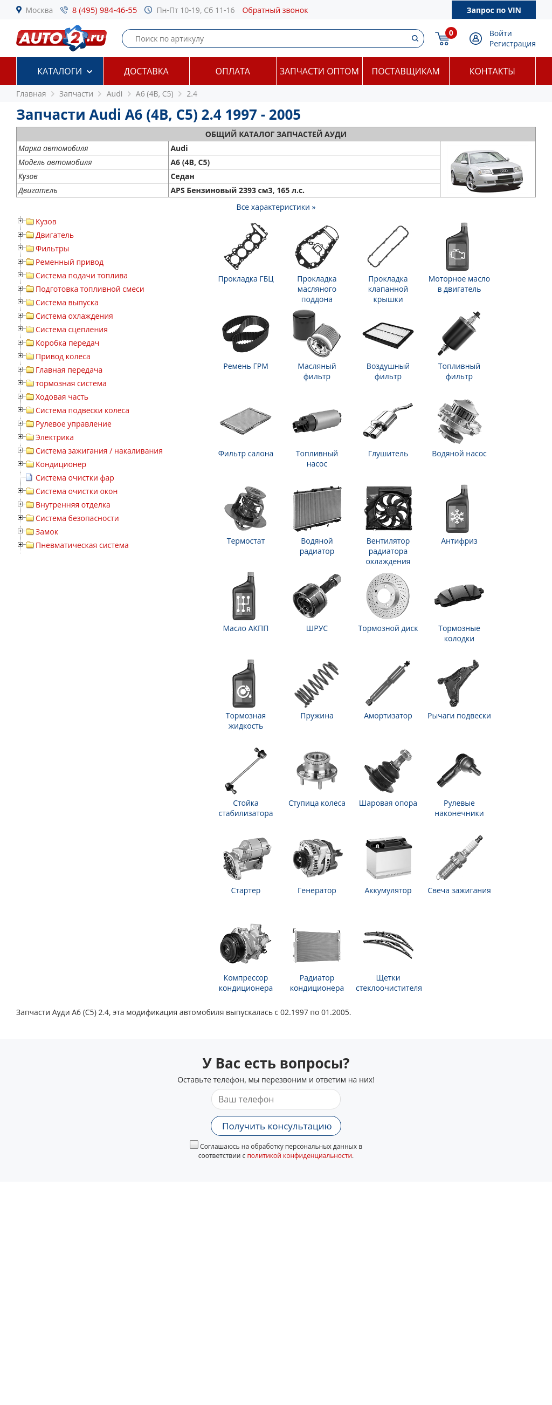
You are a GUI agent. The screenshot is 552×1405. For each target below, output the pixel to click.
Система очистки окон (77, 491)
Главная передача (69, 370)
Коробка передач (67, 343)
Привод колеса (63, 356)
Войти (500, 33)
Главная (31, 93)
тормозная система (71, 383)
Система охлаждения (74, 316)
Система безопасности (77, 518)
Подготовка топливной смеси (90, 289)
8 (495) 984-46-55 (104, 9)
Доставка (146, 71)
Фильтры (52, 248)
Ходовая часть (62, 397)
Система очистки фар (75, 477)
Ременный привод (70, 262)
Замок (47, 531)
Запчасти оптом (319, 71)
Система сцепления (72, 329)
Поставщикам (406, 71)
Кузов (46, 221)
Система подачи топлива (82, 275)
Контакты (492, 71)
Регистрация (512, 43)
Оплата (233, 71)
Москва (39, 10)
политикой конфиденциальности (299, 1155)
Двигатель (55, 235)
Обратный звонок (275, 10)
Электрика (55, 437)
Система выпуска (67, 302)
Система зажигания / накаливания (99, 451)
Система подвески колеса (82, 410)
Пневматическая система (82, 545)
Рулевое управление (74, 424)
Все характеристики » (276, 207)
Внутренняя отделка (73, 504)
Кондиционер (61, 464)
